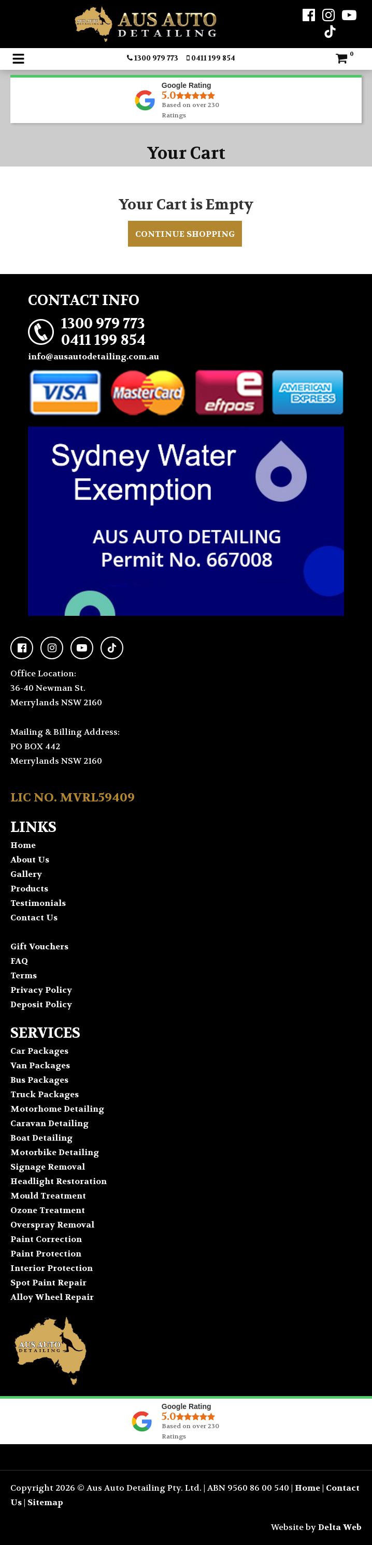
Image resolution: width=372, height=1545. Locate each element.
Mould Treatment (48, 1195)
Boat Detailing (41, 1137)
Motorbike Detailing (54, 1152)
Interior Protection (51, 1268)
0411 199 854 (211, 58)
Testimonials (38, 903)
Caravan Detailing (49, 1123)
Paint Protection (45, 1253)
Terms (23, 975)
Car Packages (39, 1051)
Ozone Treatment (47, 1210)
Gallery (26, 874)
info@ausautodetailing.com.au (93, 356)
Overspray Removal (52, 1224)
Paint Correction (46, 1239)
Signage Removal (47, 1166)
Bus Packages (39, 1079)
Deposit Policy (41, 1004)
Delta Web (340, 1527)
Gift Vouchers (39, 946)
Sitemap (45, 1502)
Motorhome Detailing (57, 1108)
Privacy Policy (41, 989)
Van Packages (40, 1065)
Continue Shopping (185, 234)
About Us (29, 859)
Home (23, 845)
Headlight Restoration (58, 1181)
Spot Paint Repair (48, 1282)
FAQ (19, 961)
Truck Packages (44, 1094)
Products (29, 888)
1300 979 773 (152, 58)
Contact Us (34, 917)
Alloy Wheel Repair (52, 1297)
